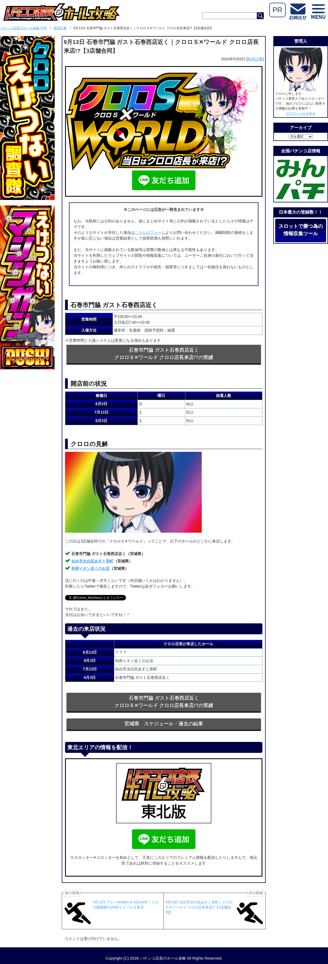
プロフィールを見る (300, 113)
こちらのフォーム (150, 232)
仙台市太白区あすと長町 (92, 561)
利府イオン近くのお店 (90, 568)
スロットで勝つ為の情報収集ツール (301, 229)
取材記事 (255, 59)
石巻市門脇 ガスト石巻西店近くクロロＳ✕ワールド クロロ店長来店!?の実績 (164, 353)
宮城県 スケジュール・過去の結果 (163, 724)
